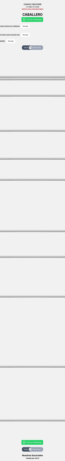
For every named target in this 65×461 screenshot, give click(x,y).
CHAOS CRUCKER (32, 4)
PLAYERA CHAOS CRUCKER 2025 (10, 35)
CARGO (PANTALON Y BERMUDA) (10, 26)
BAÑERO (2, 41)
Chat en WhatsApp (34, 20)
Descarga (25, 26)
